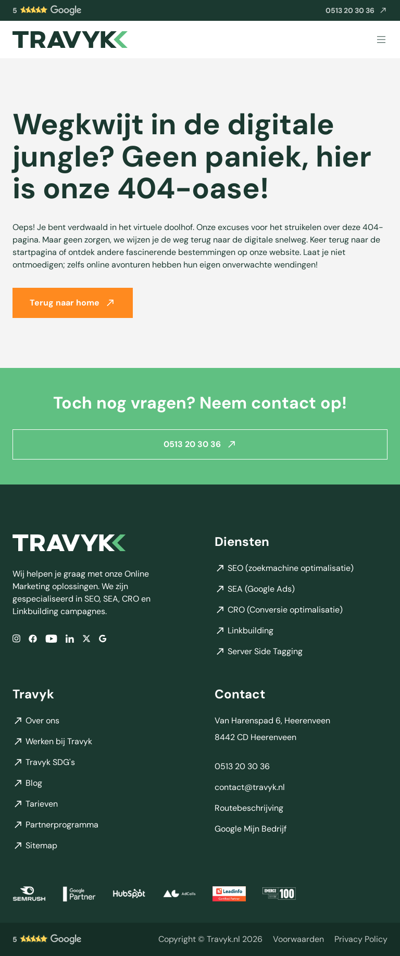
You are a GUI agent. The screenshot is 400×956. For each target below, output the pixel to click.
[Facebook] (33, 638)
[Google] (102, 638)
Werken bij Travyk (52, 741)
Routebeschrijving (249, 807)
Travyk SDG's (43, 762)
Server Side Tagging (259, 651)
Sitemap (34, 845)
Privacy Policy (361, 939)
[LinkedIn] (70, 638)
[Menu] (381, 39)
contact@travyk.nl (250, 787)
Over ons (35, 720)
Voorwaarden (298, 939)
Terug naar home (73, 302)
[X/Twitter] (86, 638)
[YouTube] (51, 638)
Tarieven (35, 803)
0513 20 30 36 (200, 444)
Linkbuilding (244, 630)
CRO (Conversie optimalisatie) (279, 609)
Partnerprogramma (55, 824)
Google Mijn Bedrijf (250, 828)
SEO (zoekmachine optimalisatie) (284, 568)
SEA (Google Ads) (255, 588)
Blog (27, 782)
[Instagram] (16, 638)
